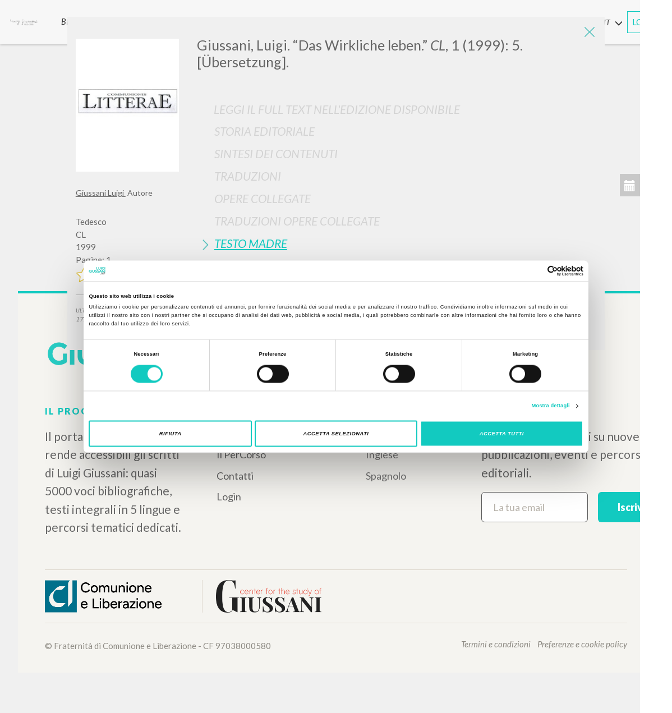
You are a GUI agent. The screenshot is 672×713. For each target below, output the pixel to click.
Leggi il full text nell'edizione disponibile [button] (337, 109)
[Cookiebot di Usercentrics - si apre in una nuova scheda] (534, 270)
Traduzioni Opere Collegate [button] (297, 220)
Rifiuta (170, 433)
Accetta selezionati (336, 433)
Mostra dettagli (551, 406)
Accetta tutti (502, 433)
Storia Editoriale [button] (264, 131)
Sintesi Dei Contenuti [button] (276, 153)
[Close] (588, 33)
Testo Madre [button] (250, 243)
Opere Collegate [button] (262, 198)
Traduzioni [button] (247, 175)
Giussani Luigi (101, 192)
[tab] (396, 131)
